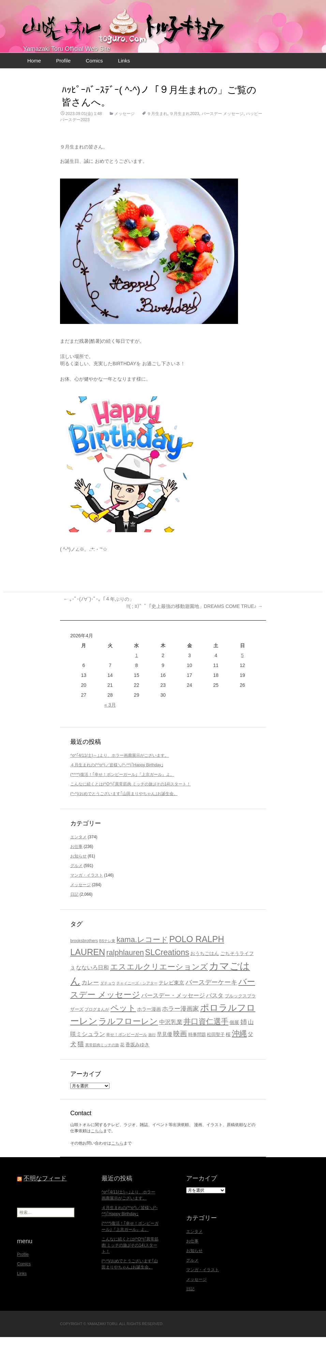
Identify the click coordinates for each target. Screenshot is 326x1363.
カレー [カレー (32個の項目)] (90, 1008)
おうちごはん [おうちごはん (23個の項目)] (204, 979)
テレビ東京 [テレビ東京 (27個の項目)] (171, 1008)
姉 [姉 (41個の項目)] (243, 1047)
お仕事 (76, 872)
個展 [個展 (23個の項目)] (234, 1048)
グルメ (76, 891)
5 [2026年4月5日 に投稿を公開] (242, 681)
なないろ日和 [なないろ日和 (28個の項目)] (92, 993)
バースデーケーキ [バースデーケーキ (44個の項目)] (211, 1008)
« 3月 (110, 731)
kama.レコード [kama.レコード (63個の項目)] (142, 965)
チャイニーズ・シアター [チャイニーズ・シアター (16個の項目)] (137, 1009)
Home (34, 86)
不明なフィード (45, 1204)
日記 (74, 920)
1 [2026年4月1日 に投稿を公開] (136, 681)
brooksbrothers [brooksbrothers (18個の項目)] (84, 966)
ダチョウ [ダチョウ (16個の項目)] (107, 1009)
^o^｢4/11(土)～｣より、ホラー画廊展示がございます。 (119, 781)
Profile (63, 86)
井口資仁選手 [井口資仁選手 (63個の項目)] (205, 1047)
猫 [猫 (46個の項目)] (80, 1070)
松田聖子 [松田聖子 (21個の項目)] (216, 1060)
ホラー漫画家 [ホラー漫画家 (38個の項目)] (180, 1034)
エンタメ (78, 863)
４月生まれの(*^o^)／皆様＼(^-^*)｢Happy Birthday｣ (116, 791)
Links (124, 86)
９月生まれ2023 (184, 139)
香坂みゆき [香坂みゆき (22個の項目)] (137, 1070)
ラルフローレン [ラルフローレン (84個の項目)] (128, 1047)
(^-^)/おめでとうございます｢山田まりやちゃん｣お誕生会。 (124, 819)
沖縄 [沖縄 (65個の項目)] (239, 1059)
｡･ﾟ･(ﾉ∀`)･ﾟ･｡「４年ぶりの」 (98, 625)
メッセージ (124, 139)
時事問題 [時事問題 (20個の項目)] (197, 1060)
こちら (97, 1156)
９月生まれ (157, 139)
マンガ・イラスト (86, 901)
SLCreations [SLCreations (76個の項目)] (167, 978)
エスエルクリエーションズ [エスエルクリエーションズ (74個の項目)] (159, 992)
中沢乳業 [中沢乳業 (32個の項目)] (170, 1048)
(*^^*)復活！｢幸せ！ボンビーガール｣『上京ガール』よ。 (122, 800)
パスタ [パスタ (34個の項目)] (214, 1021)
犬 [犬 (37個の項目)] (73, 1070)
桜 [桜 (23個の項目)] (228, 1060)
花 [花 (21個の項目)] (122, 1070)
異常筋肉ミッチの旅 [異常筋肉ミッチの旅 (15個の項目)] (102, 1071)
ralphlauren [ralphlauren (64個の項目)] (125, 978)
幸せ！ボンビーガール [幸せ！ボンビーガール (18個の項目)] (126, 1060)
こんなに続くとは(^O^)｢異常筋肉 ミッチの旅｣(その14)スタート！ (130, 810)
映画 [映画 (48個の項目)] (180, 1059)
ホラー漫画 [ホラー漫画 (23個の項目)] (149, 1035)
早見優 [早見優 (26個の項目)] (164, 1060)
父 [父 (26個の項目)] (250, 1060)
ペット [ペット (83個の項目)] (123, 1033)
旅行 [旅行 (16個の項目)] (152, 1061)
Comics (94, 86)
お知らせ (78, 882)
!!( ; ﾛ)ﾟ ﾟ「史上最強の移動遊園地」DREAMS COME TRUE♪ (194, 632)
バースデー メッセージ (222, 139)
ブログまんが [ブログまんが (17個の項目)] (97, 1035)
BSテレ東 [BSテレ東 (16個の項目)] (107, 967)
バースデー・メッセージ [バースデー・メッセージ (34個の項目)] (173, 1021)
